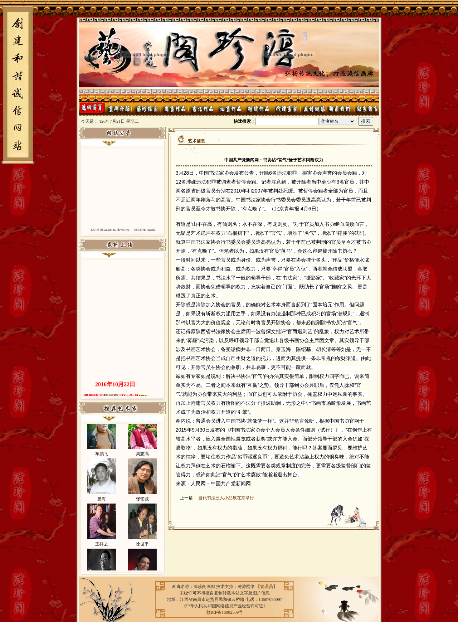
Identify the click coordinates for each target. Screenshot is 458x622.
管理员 (266, 586)
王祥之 (101, 546)
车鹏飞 (101, 456)
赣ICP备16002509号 (224, 612)
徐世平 (142, 546)
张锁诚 (142, 501)
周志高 (142, 456)
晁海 (101, 501)
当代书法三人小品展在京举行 (226, 497)
